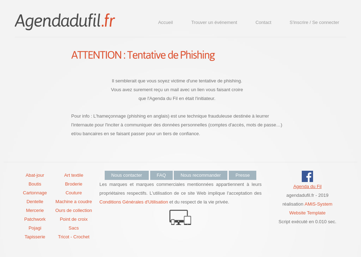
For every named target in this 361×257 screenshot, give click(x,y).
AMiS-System (318, 204)
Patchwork (35, 219)
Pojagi (35, 228)
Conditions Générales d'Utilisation (133, 202)
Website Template (307, 212)
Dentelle (34, 201)
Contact (263, 22)
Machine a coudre (73, 201)
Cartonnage (35, 192)
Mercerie (35, 210)
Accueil (165, 22)
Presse (242, 175)
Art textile (73, 175)
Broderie (73, 184)
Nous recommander (200, 175)
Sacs (74, 228)
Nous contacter (126, 175)
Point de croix (74, 219)
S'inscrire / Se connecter (314, 22)
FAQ (161, 175)
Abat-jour (35, 175)
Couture (74, 192)
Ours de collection (73, 210)
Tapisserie (35, 236)
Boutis (35, 184)
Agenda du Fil (307, 186)
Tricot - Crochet (73, 236)
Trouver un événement (214, 22)
